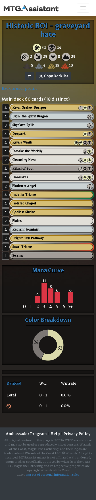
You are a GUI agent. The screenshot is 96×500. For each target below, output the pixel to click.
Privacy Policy (76, 433)
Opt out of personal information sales (52, 474)
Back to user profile (20, 88)
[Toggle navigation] (83, 8)
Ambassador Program (26, 433)
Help (55, 433)
